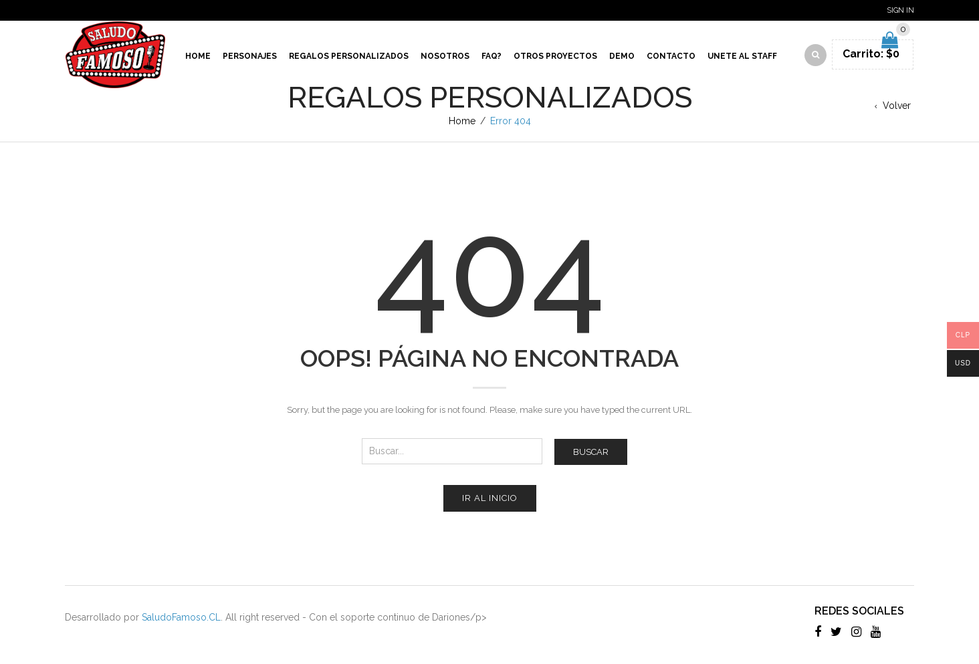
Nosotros (445, 56)
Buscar (591, 452)
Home (198, 56)
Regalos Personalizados (349, 56)
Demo (622, 56)
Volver (897, 105)
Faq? (491, 56)
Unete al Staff (742, 56)
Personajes (250, 56)
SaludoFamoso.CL (181, 617)
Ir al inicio (490, 498)
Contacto (671, 56)
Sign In (900, 10)
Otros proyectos (555, 56)
